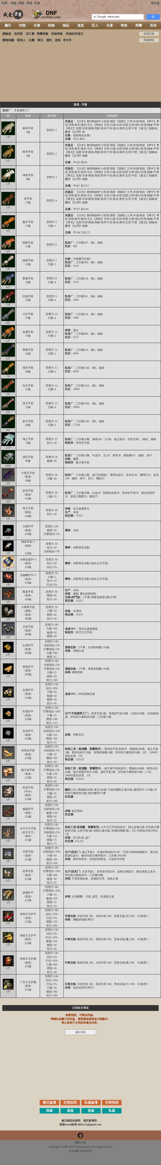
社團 (31, 40)
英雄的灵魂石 (74, 33)
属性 (49, 40)
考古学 (67, 40)
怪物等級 (57, 33)
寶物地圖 (8, 40)
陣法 (40, 40)
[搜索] (117, 17)
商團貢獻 (42, 33)
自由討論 (149, 33)
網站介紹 (80, 1142)
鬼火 (76, 330)
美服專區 (149, 40)
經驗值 (6, 33)
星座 (58, 40)
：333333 (74, 759)
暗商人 (21, 40)
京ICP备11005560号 (80, 1151)
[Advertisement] (80, 72)
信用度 (18, 33)
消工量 (30, 33)
